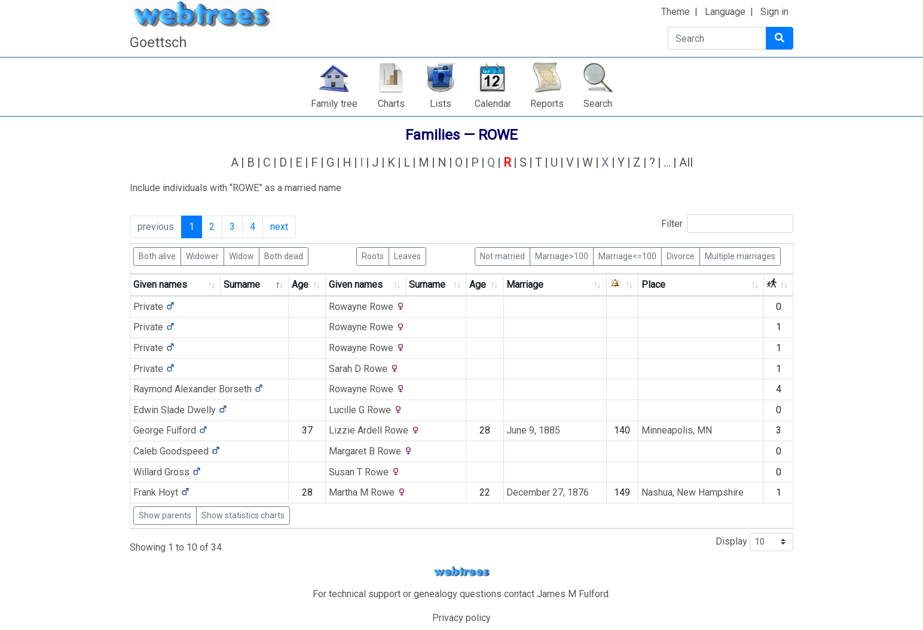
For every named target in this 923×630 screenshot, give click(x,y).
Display (754, 542)
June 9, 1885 (533, 430)
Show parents (165, 515)
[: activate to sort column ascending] (622, 285)
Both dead (283, 255)
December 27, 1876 (547, 492)
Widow (241, 255)
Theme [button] (675, 11)
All (686, 162)
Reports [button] (547, 103)
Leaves (407, 255)
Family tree (334, 103)
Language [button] (725, 11)
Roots (373, 255)
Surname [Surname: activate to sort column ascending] (427, 284)
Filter (727, 223)
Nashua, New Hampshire (692, 492)
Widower (202, 255)
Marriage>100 (561, 255)
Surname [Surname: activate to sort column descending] (242, 284)
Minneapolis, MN (676, 430)
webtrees (461, 572)
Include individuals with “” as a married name (235, 187)
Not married (502, 255)
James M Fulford (573, 594)
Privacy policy (461, 617)
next (279, 226)
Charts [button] (391, 103)
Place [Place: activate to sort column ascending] (653, 284)
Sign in (774, 11)
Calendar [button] (493, 103)
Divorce (681, 255)
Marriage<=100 (627, 255)
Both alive (157, 255)
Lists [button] (440, 103)
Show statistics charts (243, 515)
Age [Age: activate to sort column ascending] (300, 284)
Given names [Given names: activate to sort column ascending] (160, 284)
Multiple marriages (740, 255)
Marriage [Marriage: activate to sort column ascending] (524, 284)
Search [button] (597, 103)
